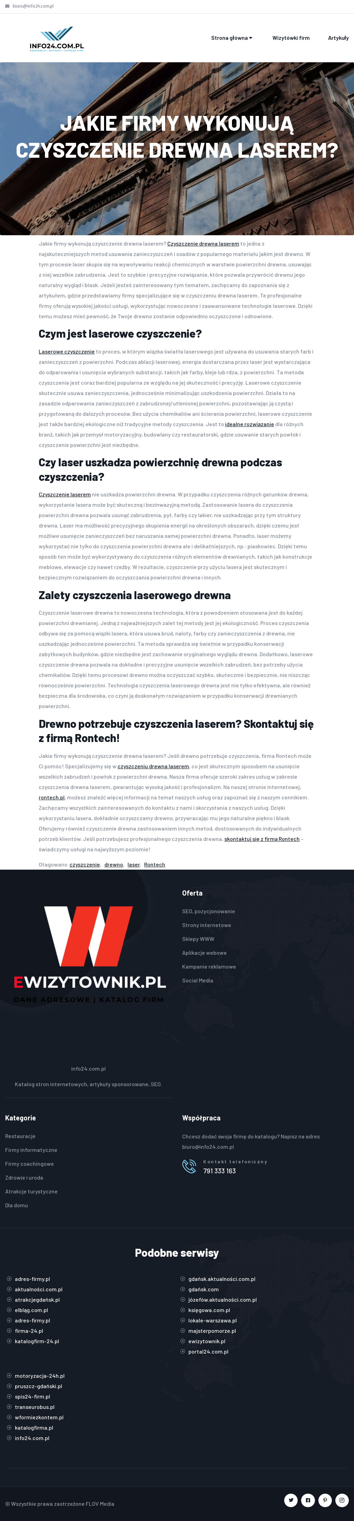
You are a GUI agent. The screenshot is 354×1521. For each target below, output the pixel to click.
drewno (113, 864)
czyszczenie (84, 864)
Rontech (154, 864)
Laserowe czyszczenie (67, 351)
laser (134, 864)
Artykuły (338, 37)
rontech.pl (52, 797)
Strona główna (232, 38)
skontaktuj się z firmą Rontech (262, 838)
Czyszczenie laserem (65, 494)
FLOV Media (100, 1503)
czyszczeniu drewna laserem (153, 766)
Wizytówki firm (291, 37)
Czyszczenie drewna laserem (203, 243)
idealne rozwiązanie (249, 424)
